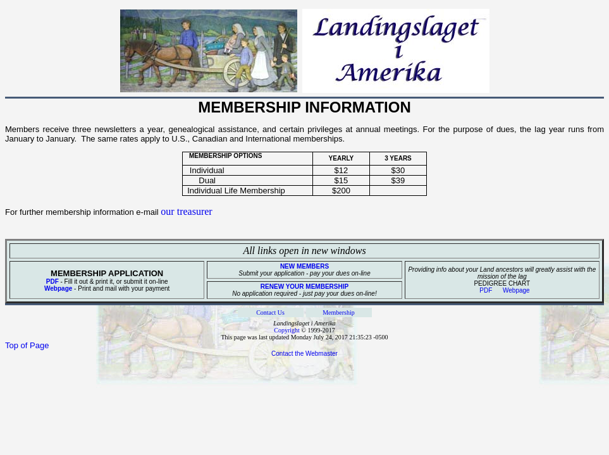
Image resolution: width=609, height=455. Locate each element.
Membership (339, 312)
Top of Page (27, 345)
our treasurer (186, 211)
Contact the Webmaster (304, 353)
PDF (52, 281)
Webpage (58, 288)
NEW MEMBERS (304, 266)
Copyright (287, 330)
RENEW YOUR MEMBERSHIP (304, 286)
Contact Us (270, 312)
